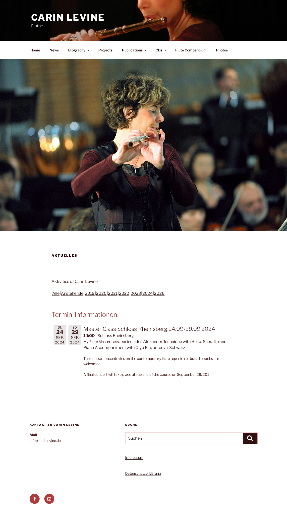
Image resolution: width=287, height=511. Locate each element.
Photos (222, 50)
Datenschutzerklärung (143, 473)
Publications (134, 50)
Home (35, 50)
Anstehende (72, 293)
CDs (161, 50)
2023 (136, 293)
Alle (55, 293)
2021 (112, 293)
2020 (101, 293)
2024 (147, 293)
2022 (124, 293)
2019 (90, 293)
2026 (159, 293)
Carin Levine (68, 17)
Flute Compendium (191, 50)
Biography (79, 50)
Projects (105, 50)
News (54, 50)
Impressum (134, 457)
